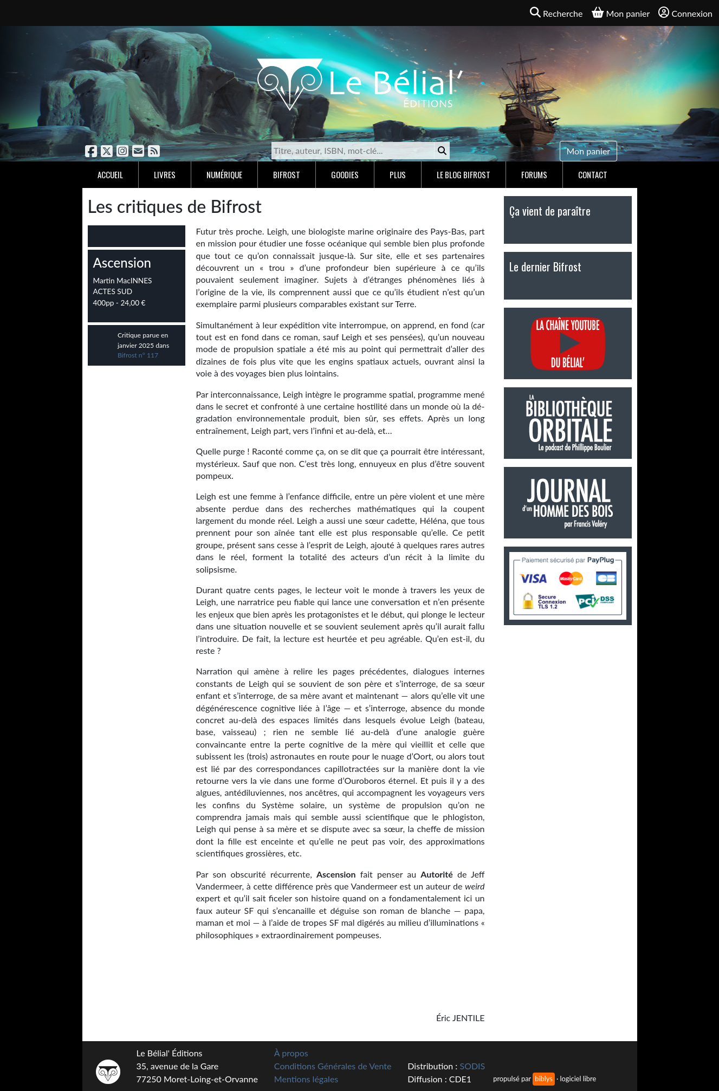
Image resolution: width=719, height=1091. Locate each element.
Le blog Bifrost (463, 174)
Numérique (224, 174)
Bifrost (286, 174)
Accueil (110, 174)
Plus (398, 174)
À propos (291, 1053)
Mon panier (589, 151)
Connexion (685, 12)
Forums (534, 174)
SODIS (472, 1066)
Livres (165, 174)
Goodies (345, 174)
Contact (592, 174)
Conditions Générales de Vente (333, 1066)
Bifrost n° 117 (138, 355)
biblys (543, 1078)
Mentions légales (306, 1079)
